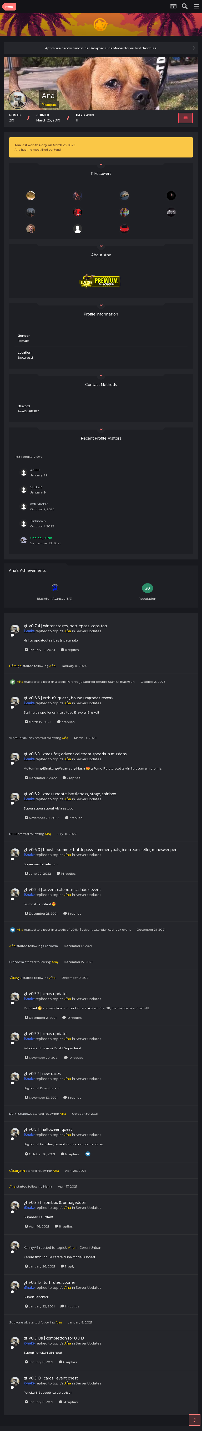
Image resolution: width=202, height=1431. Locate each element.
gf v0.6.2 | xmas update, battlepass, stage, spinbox (70, 794)
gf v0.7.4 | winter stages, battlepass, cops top (65, 626)
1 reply (68, 1266)
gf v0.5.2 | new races (42, 1073)
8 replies (70, 649)
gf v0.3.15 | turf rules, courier (49, 1282)
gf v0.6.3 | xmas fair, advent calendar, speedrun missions (75, 754)
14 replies (66, 873)
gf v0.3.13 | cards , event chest (51, 1378)
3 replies (72, 913)
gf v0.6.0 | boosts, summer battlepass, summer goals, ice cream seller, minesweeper (100, 849)
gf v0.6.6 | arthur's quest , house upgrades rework (69, 698)
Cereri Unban (90, 1247)
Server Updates (88, 631)
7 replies (66, 721)
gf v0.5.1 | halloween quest (48, 1129)
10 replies (72, 1017)
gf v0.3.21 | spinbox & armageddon (55, 1202)
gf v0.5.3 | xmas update (45, 993)
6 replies (70, 1154)
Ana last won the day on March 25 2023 (44, 144)
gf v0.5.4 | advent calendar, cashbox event (62, 889)
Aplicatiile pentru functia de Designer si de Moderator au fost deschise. (101, 47)
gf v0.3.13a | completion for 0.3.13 (54, 1338)
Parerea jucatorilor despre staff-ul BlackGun (101, 681)
